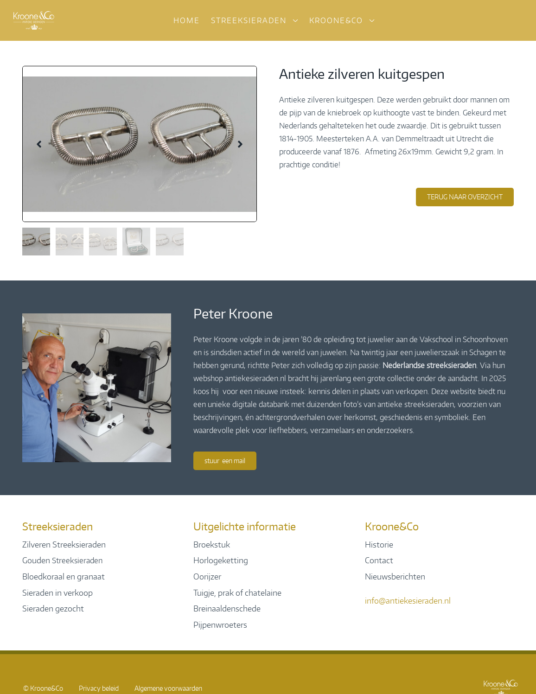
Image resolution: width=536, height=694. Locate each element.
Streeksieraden (249, 20)
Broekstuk (211, 544)
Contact (379, 560)
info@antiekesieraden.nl (408, 600)
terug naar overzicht (465, 197)
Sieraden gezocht (53, 608)
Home (186, 20)
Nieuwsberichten (395, 576)
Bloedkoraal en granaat (63, 576)
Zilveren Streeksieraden (64, 544)
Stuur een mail (224, 461)
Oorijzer (207, 576)
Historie (379, 544)
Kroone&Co (336, 20)
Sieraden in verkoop (57, 592)
